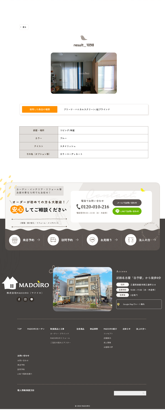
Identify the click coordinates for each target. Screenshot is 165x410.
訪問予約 (21, 370)
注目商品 (85, 5)
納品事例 (96, 5)
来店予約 (21, 365)
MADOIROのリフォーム (60, 338)
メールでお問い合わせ (129, 201)
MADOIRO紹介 (110, 5)
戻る (24, 27)
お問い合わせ (156, 9)
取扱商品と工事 (70, 5)
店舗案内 (106, 338)
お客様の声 (107, 347)
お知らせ (124, 5)
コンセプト (107, 333)
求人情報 (106, 342)
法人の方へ (136, 5)
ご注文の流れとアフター (60, 342)
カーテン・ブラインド (59, 333)
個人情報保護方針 (25, 390)
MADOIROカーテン (52, 5)
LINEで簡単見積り (24, 374)
